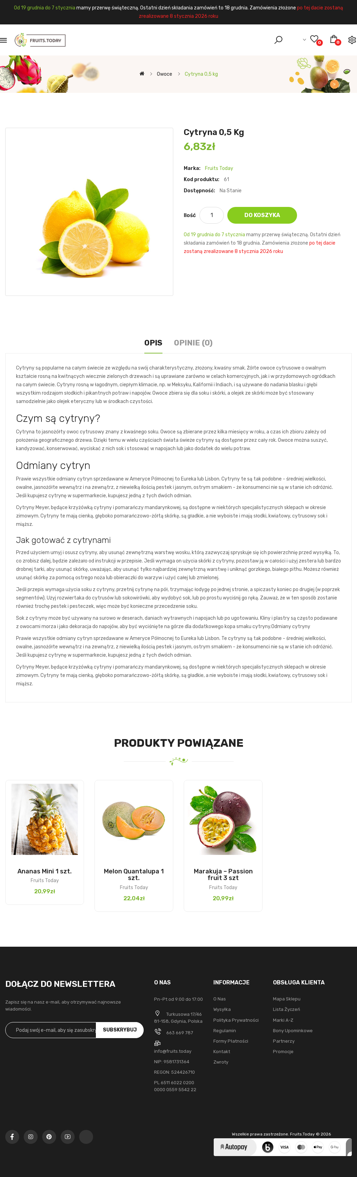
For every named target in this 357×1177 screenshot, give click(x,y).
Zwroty (220, 1062)
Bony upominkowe (293, 1030)
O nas (219, 998)
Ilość (190, 215)
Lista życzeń (286, 1009)
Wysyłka (222, 1009)
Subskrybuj (120, 1030)
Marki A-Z (283, 1020)
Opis (153, 343)
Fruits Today (219, 168)
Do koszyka (262, 215)
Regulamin (224, 1030)
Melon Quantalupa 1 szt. (134, 874)
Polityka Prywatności (236, 1020)
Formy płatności (230, 1041)
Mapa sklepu (287, 998)
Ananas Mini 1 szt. (44, 871)
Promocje (283, 1051)
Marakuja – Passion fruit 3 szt (223, 874)
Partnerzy (284, 1041)
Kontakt (221, 1051)
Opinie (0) (193, 343)
